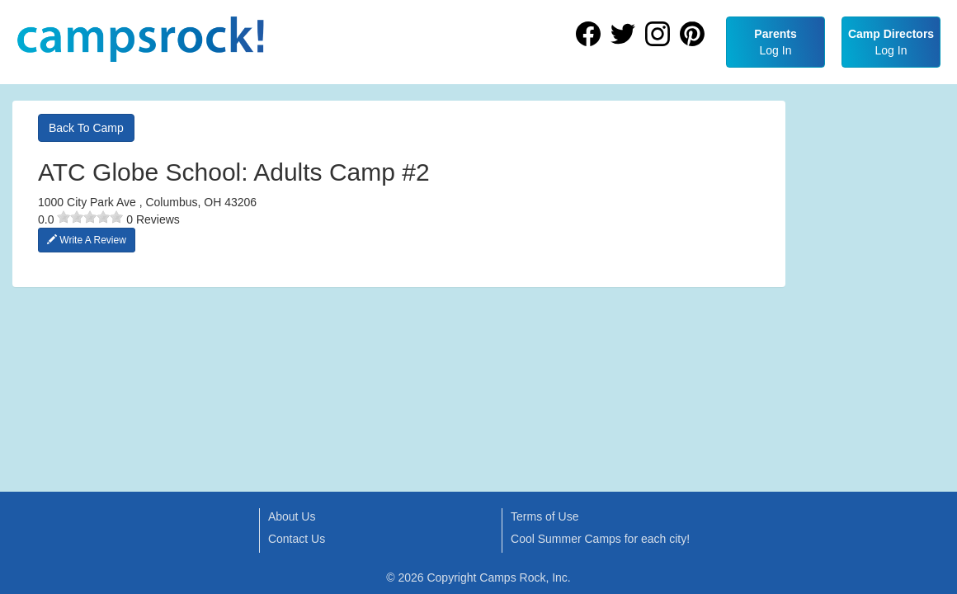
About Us (292, 516)
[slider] (90, 217)
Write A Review (86, 240)
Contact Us (296, 538)
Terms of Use (544, 516)
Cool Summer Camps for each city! (600, 538)
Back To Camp (86, 127)
